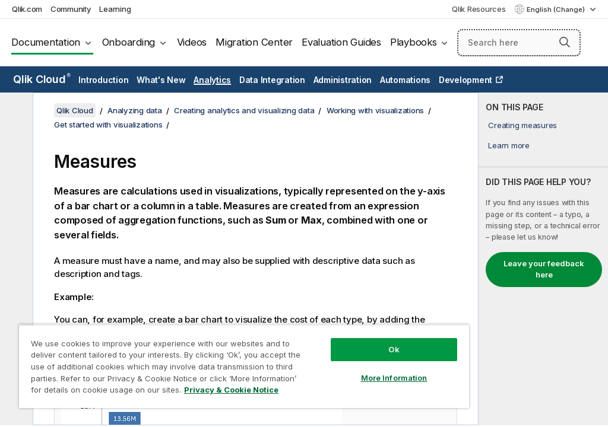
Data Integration (272, 80)
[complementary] (543, 259)
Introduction (103, 80)
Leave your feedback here (544, 269)
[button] (565, 42)
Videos (192, 42)
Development (465, 80)
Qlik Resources (479, 9)
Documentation (45, 42)
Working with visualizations (375, 110)
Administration (343, 80)
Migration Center (254, 42)
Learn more (509, 145)
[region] (244, 366)
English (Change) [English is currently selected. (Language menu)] (557, 9)
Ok (393, 349)
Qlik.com (27, 9)
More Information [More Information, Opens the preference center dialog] (394, 378)
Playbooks (413, 42)
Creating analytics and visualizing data (244, 110)
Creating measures (522, 125)
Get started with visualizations (108, 124)
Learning (115, 9)
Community (70, 9)
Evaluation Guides (341, 42)
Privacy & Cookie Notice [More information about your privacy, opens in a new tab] (231, 389)
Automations (405, 80)
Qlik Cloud (42, 79)
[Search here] (519, 42)
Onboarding (129, 42)
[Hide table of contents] (15, 111)
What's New (161, 80)
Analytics (212, 80)
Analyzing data (134, 110)
